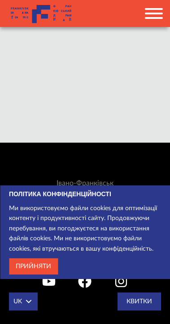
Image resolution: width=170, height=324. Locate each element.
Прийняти (33, 266)
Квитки (139, 301)
